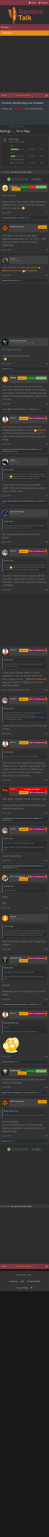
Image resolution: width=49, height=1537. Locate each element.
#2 (47, 250)
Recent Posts (7, 33)
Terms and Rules (33, 1281)
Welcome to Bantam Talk (17, 126)
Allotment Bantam (17, 449)
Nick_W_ (16, 501)
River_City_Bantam (17, 876)
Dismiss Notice (47, 103)
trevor (4, 409)
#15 (46, 908)
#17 (46, 999)
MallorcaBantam (17, 227)
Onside (21, 218)
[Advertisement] (24, 62)
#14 (46, 860)
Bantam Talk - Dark (23, 1275)
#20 (46, 1136)
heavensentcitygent (18, 341)
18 (33, 179)
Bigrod (10, 409)
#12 (46, 780)
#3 (47, 275)
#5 (47, 404)
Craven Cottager (32, 818)
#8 (47, 542)
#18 (46, 1056)
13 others (31, 409)
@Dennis (41, 429)
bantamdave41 (19, 409)
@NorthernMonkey (37, 679)
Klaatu (12, 789)
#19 (46, 1087)
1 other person (29, 1092)
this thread (19, 108)
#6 (47, 444)
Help (22, 1281)
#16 (46, 949)
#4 (47, 364)
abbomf (13, 916)
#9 (47, 590)
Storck (12, 258)
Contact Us (13, 1281)
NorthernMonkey (8, 280)
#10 (46, 690)
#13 (46, 813)
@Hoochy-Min (9, 270)
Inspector (5, 449)
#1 (47, 213)
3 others (40, 501)
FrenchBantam (8, 818)
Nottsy (12, 460)
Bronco (13, 418)
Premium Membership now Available (36, 126)
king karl (17, 1092)
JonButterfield (16, 958)
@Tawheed (31, 270)
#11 (46, 734)
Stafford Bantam (8, 218)
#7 (47, 496)
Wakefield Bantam (26, 501)
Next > (38, 179)
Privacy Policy (22, 1288)
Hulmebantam (20, 818)
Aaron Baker (7, 501)
